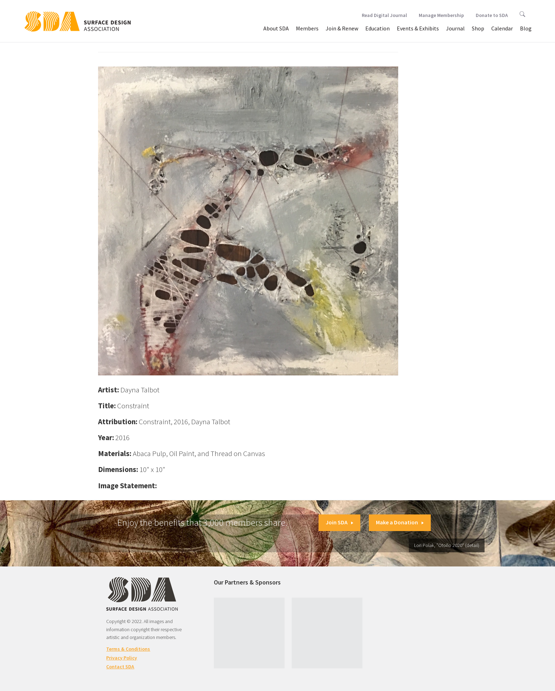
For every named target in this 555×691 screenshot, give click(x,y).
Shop (478, 28)
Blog (526, 28)
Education (377, 28)
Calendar (502, 28)
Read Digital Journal (384, 15)
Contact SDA (120, 666)
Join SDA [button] (339, 522)
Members (307, 28)
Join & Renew (342, 28)
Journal (455, 28)
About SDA (276, 28)
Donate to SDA (492, 15)
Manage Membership (441, 15)
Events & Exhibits (418, 28)
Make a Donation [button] (400, 522)
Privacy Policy (121, 658)
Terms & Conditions (128, 649)
